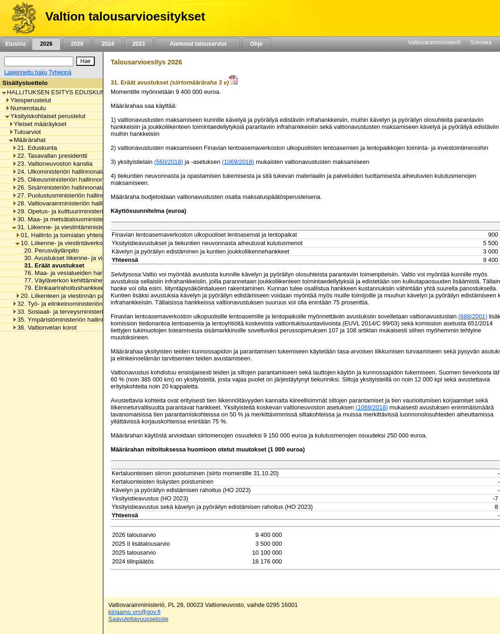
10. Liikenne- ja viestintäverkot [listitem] (59, 243)
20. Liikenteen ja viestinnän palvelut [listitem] (67, 295)
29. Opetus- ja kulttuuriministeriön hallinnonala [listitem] (78, 211)
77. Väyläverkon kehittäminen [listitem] (62, 280)
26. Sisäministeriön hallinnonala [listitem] (58, 187)
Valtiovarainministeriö (434, 42)
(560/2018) (168, 161)
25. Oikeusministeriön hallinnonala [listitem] (62, 179)
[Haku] (38, 61)
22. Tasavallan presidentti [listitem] (49, 155)
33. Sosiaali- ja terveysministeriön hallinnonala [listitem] (78, 311)
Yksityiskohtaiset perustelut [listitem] (45, 116)
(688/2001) (472, 316)
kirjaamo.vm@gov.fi (134, 611)
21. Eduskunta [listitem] (34, 147)
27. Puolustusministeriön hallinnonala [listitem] (66, 195)
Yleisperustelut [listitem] (28, 100)
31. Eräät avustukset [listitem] (52, 265)
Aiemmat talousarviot (197, 44)
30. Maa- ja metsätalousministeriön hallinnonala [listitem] (80, 219)
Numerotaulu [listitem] (25, 108)
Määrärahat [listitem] (27, 139)
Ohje (256, 44)
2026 (46, 44)
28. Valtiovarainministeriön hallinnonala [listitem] (68, 203)
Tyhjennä (60, 72)
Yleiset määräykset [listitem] (38, 123)
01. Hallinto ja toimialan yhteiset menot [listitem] (71, 235)
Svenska (481, 42)
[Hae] (85, 61)
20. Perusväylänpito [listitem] (49, 250)
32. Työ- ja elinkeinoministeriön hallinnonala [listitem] (75, 303)
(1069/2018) (238, 161)
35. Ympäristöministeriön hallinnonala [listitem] (66, 319)
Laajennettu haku (25, 72)
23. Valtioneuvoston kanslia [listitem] (52, 163)
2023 (138, 44)
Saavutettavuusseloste (138, 618)
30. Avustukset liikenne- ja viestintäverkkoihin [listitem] (84, 257)
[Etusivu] (20, 18)
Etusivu (15, 44)
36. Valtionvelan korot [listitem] (44, 327)
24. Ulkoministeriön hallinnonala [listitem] (58, 171)
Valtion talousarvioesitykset (125, 16)
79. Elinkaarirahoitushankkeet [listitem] (62, 287)
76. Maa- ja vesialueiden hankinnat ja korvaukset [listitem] (89, 272)
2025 (77, 44)
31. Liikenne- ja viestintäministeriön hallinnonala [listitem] (80, 227)
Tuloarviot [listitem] (25, 131)
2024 (108, 44)
